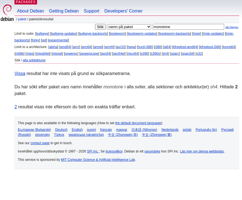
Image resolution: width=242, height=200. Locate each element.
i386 (158, 47)
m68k (19, 54)
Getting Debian (64, 11)
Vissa (19, 73)
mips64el (43, 54)
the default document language (138, 123)
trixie (196, 34)
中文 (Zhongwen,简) (123, 135)
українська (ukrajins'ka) (86, 135)
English (77, 130)
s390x (155, 54)
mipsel (57, 54)
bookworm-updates (142, 34)
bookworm (117, 34)
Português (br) (206, 130)
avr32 (120, 47)
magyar (121, 130)
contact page (40, 143)
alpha (53, 47)
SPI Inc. (93, 151)
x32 (199, 54)
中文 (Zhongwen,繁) (157, 135)
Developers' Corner (123, 11)
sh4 (165, 54)
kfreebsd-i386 (210, 47)
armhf (109, 47)
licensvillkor (114, 151)
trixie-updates (213, 34)
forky (35, 40)
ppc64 (105, 54)
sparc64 (188, 54)
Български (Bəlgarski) (34, 130)
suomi (91, 130)
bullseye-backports (93, 34)
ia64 (167, 47)
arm (76, 47)
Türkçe (59, 135)
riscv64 (133, 54)
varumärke (152, 151)
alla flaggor (231, 27)
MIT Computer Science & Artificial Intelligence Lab (98, 160)
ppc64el (119, 54)
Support (91, 11)
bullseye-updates (63, 34)
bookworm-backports (174, 34)
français (106, 130)
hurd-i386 (145, 47)
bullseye (42, 34)
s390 (144, 54)
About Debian (30, 11)
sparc (175, 54)
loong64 (229, 47)
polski (187, 130)
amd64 (65, 47)
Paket (22, 19)
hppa (131, 47)
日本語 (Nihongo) (144, 130)
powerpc (71, 54)
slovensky (42, 135)
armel (98, 47)
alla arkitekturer (34, 60)
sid (44, 40)
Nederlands (170, 130)
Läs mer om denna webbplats (202, 151)
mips (29, 54)
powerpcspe (89, 54)
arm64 (86, 47)
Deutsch (61, 130)
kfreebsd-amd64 (185, 47)
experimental (58, 40)
